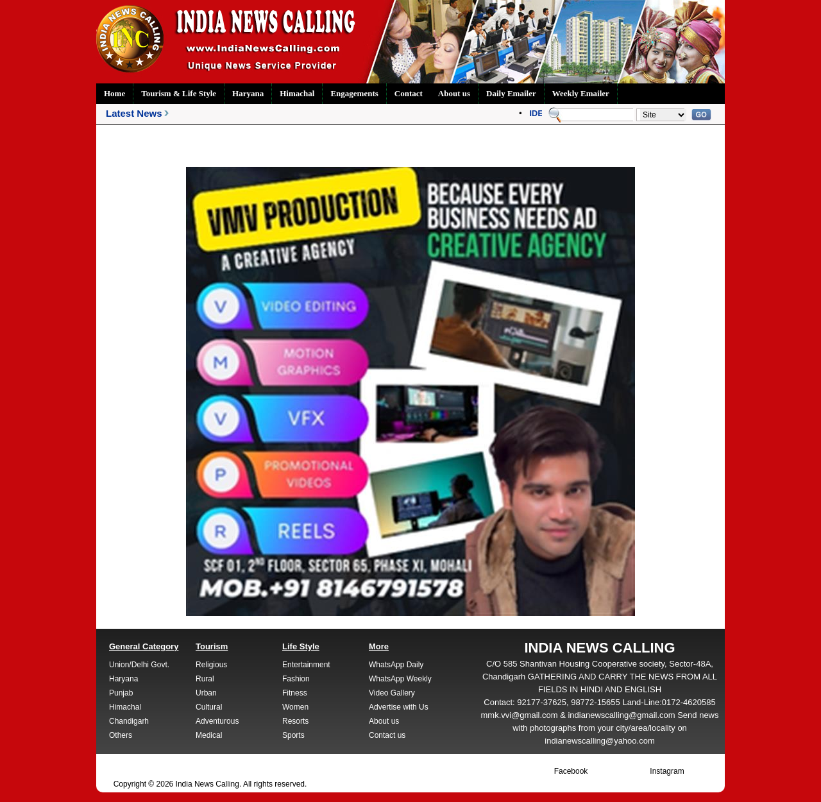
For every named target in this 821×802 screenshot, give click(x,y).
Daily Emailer (511, 93)
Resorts (295, 721)
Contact (408, 93)
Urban (206, 692)
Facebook (571, 771)
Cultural (209, 707)
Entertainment (306, 664)
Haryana (248, 93)
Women (295, 707)
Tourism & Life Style (178, 93)
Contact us (387, 735)
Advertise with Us (398, 707)
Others (120, 735)
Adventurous (217, 721)
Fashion (296, 678)
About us (454, 93)
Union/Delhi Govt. (139, 664)
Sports (293, 735)
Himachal (297, 93)
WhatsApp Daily (396, 664)
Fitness (294, 692)
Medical (209, 735)
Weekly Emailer (580, 93)
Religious (211, 664)
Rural (205, 678)
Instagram (667, 771)
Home (114, 93)
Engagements (354, 93)
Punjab (121, 692)
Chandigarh (129, 721)
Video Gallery (392, 692)
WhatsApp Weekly (400, 678)
